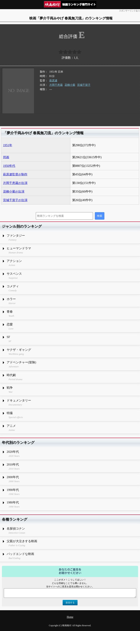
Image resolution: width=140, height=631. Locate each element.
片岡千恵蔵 (56, 84)
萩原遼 (53, 80)
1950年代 (9, 165)
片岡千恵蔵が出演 (15, 183)
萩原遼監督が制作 (15, 174)
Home (70, 617)
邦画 (6, 157)
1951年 (7, 145)
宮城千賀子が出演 (15, 200)
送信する (70, 602)
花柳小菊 (70, 84)
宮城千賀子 (83, 84)
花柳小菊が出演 (13, 191)
